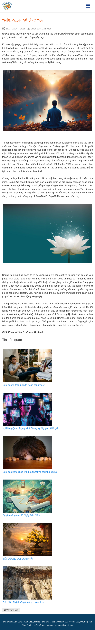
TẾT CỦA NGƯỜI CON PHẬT (18, 559)
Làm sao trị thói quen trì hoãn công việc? (24, 385)
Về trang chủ (11, 610)
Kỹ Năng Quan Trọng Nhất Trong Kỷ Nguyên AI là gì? (30, 428)
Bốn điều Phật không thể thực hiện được (24, 602)
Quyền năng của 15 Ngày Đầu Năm (21, 515)
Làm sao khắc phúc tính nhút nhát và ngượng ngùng (30, 472)
